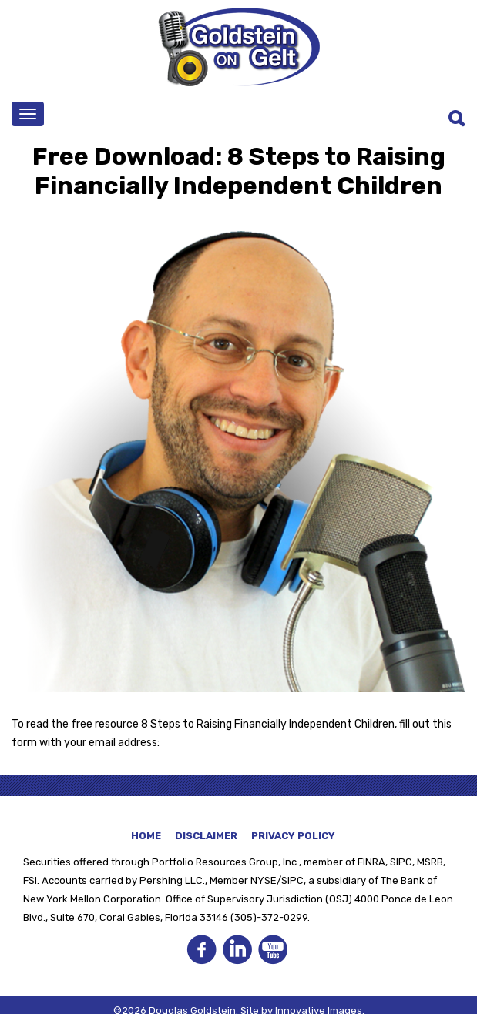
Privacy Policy (293, 836)
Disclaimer (206, 836)
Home (146, 836)
